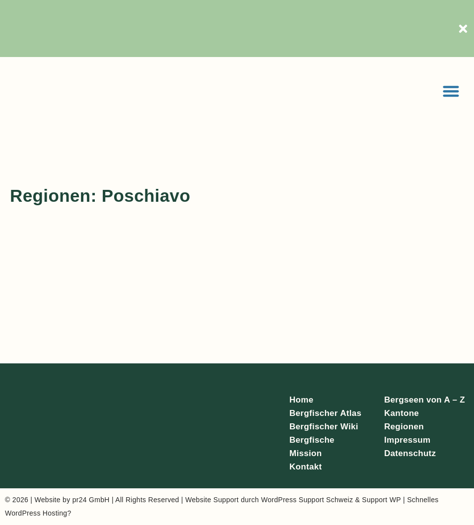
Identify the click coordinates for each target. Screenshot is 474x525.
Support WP (381, 500)
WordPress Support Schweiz (307, 500)
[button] (451, 91)
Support (226, 500)
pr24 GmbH (91, 500)
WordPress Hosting (36, 513)
